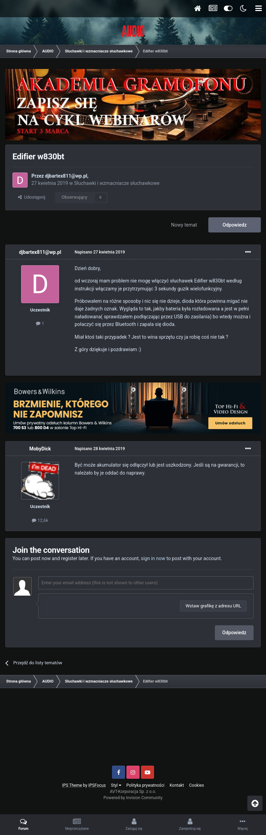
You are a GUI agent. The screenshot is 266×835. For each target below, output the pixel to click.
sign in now (153, 558)
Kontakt (177, 785)
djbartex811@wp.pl (66, 176)
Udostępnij (31, 197)
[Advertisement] (133, 729)
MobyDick (40, 448)
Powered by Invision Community (133, 797)
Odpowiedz (234, 225)
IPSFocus (97, 785)
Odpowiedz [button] (234, 632)
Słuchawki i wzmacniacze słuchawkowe (116, 183)
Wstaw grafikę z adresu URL (213, 605)
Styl (116, 785)
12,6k (40, 520)
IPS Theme (72, 785)
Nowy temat (184, 225)
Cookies (196, 785)
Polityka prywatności (145, 785)
